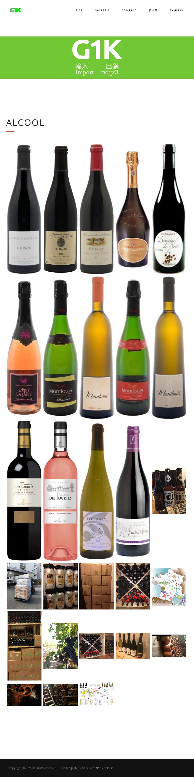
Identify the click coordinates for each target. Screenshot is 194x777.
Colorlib (108, 768)
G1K (15, 10)
